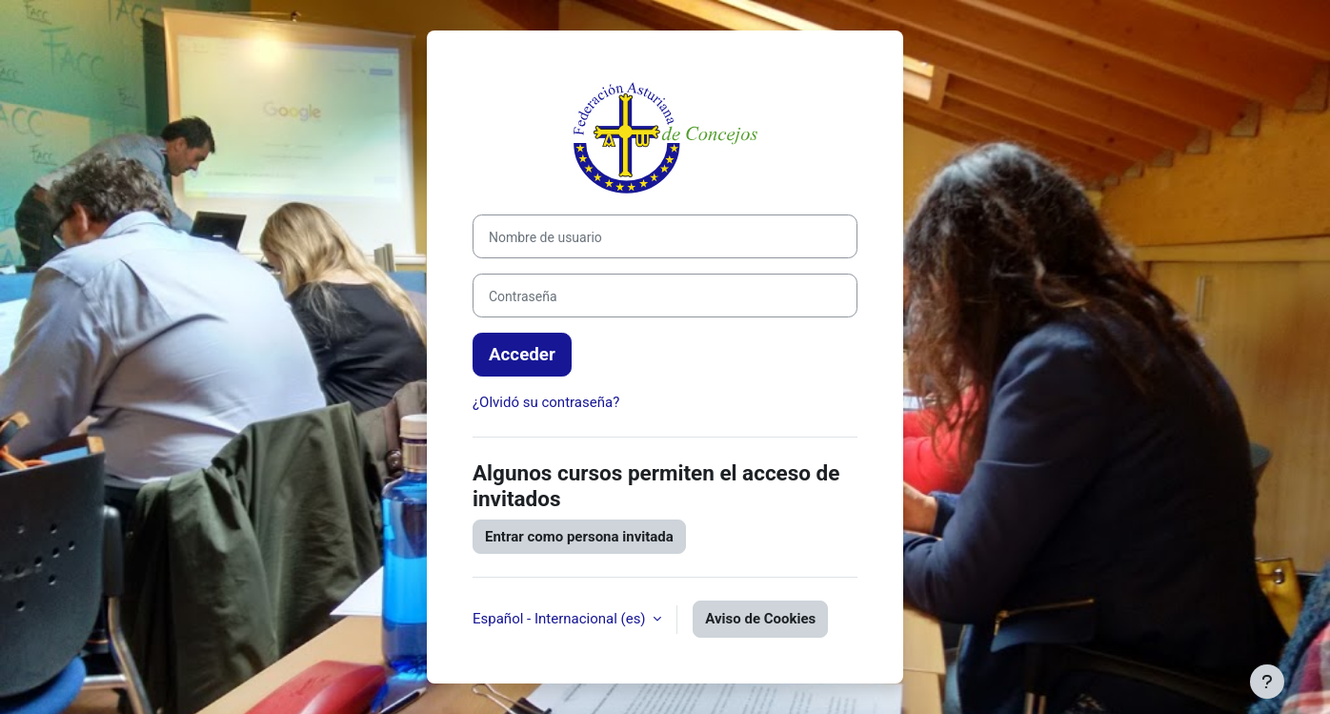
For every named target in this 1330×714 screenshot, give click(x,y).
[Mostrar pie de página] (1267, 681)
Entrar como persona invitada (579, 536)
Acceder (522, 354)
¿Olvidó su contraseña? (546, 402)
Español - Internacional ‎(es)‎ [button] (561, 618)
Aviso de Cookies (760, 618)
